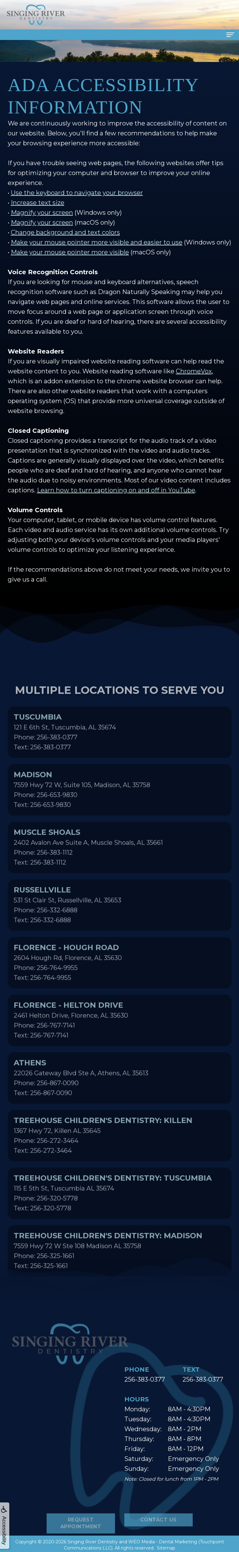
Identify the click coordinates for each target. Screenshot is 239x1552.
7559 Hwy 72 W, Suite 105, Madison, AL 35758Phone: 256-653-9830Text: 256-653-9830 (82, 810)
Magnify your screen (42, 212)
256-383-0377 (144, 1379)
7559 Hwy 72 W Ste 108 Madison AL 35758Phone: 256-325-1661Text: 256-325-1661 (108, 1271)
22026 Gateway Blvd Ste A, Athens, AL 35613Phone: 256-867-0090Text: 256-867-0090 (81, 1098)
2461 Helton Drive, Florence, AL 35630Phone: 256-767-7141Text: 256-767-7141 (71, 1040)
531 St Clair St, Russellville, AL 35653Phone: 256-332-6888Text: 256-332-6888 (67, 925)
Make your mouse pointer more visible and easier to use (96, 242)
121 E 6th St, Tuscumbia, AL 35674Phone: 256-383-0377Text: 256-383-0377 (65, 752)
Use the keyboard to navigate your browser (77, 192)
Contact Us (158, 1540)
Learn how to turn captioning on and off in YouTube (116, 490)
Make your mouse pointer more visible (70, 252)
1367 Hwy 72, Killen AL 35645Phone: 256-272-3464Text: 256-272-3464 (103, 1156)
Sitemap (166, 1548)
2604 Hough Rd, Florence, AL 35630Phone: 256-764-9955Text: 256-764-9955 (68, 983)
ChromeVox (194, 371)
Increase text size (37, 202)
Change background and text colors (65, 232)
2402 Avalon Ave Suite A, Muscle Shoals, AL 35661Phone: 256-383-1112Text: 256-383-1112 (88, 867)
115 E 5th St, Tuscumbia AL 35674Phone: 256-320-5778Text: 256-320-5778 (113, 1213)
